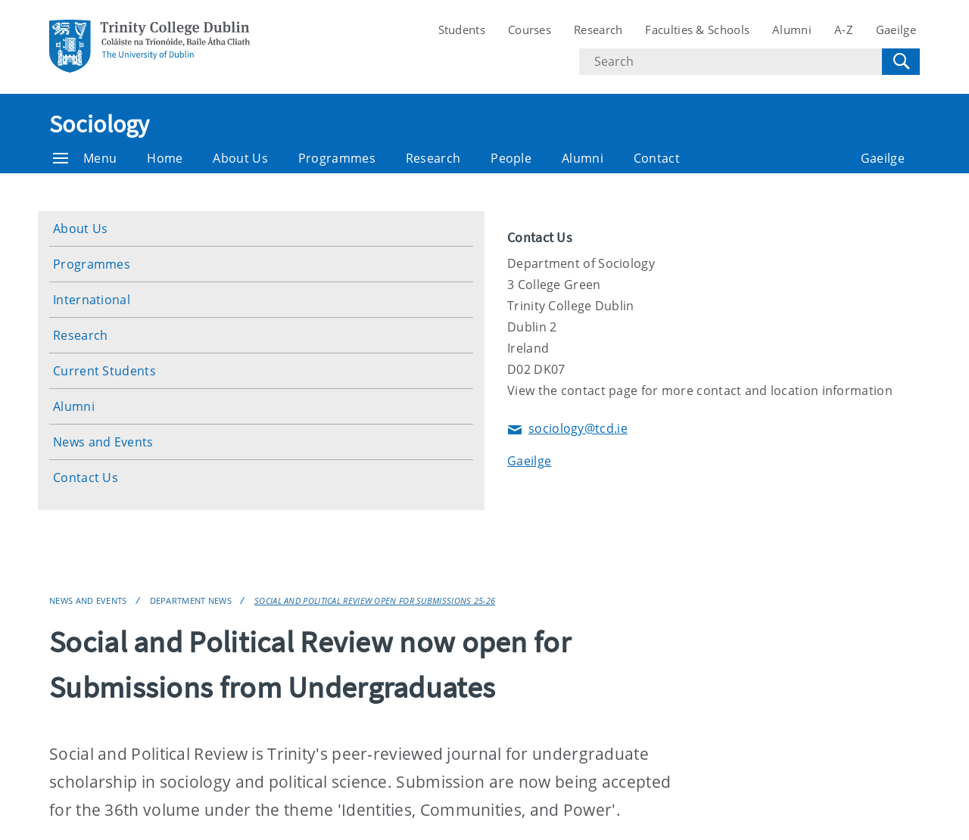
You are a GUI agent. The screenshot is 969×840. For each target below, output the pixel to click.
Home (164, 158)
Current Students (104, 370)
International (91, 299)
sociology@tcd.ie (567, 429)
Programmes (336, 158)
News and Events (103, 442)
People (511, 158)
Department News (191, 600)
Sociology (99, 124)
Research (598, 29)
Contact (657, 158)
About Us (240, 158)
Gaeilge (896, 29)
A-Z (843, 29)
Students (461, 29)
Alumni (792, 29)
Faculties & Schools (697, 29)
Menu (85, 158)
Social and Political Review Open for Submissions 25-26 (374, 600)
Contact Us (85, 477)
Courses (529, 29)
